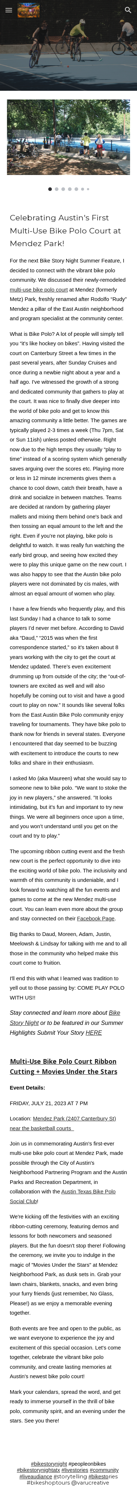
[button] (9, 10)
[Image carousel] (68, 145)
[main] (68, 824)
